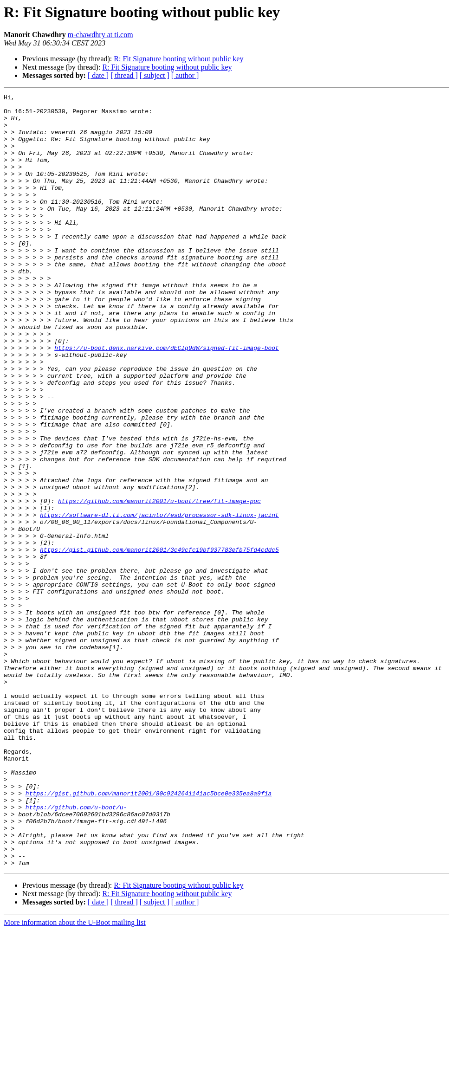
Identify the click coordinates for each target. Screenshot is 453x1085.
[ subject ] (154, 75)
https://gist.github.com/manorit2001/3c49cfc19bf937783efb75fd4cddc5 (159, 641)
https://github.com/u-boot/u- (76, 950)
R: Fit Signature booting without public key (178, 59)
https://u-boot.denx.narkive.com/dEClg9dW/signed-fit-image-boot (166, 399)
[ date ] (98, 75)
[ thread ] (124, 75)
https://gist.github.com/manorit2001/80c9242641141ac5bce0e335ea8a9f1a (149, 934)
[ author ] (185, 75)
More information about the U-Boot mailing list (75, 1077)
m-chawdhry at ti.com (100, 35)
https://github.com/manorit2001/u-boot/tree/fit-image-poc (159, 583)
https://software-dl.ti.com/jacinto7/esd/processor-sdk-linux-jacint (159, 599)
